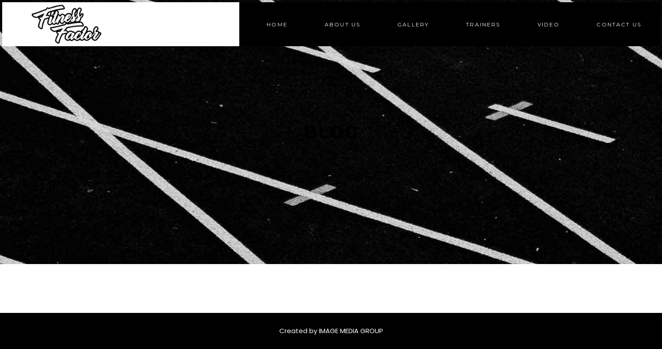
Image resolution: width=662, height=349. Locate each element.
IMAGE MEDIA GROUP (351, 330)
